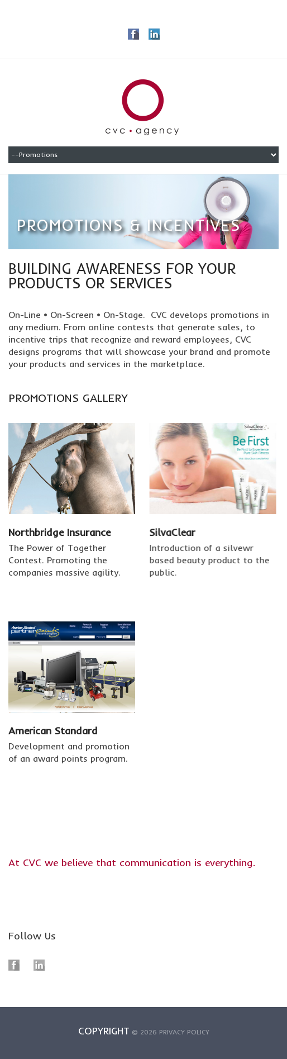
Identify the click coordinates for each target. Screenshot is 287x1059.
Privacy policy (184, 1035)
